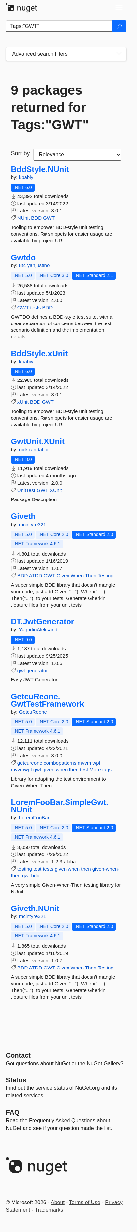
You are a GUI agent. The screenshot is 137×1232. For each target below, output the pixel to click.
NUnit (23, 218)
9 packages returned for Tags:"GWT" (50, 107)
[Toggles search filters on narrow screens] (119, 54)
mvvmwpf (21, 769)
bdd (35, 875)
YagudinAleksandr (39, 629)
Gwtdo (23, 257)
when (62, 769)
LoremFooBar (34, 817)
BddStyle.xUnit (39, 353)
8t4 (23, 265)
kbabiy (26, 177)
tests (35, 307)
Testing (106, 575)
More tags (100, 769)
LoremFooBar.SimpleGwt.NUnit (59, 806)
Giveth (23, 516)
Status (16, 1080)
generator (37, 670)
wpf (96, 763)
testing (24, 869)
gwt (21, 670)
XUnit (56, 490)
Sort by (20, 153)
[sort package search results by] (77, 155)
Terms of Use (84, 1202)
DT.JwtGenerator (42, 621)
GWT (49, 218)
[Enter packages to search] (59, 26)
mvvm (84, 763)
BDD (36, 218)
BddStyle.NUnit (40, 169)
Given (62, 575)
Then (90, 575)
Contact (18, 1055)
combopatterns (60, 763)
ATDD (35, 575)
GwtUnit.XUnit (38, 441)
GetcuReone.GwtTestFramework (47, 700)
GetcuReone (33, 712)
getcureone (29, 763)
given (49, 769)
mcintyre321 (32, 524)
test (84, 769)
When (77, 575)
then (74, 769)
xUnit (23, 402)
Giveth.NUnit (35, 908)
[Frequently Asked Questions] (13, 1112)
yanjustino (38, 265)
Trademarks (49, 1210)
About (58, 1202)
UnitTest (26, 490)
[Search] (119, 26)
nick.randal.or (34, 449)
